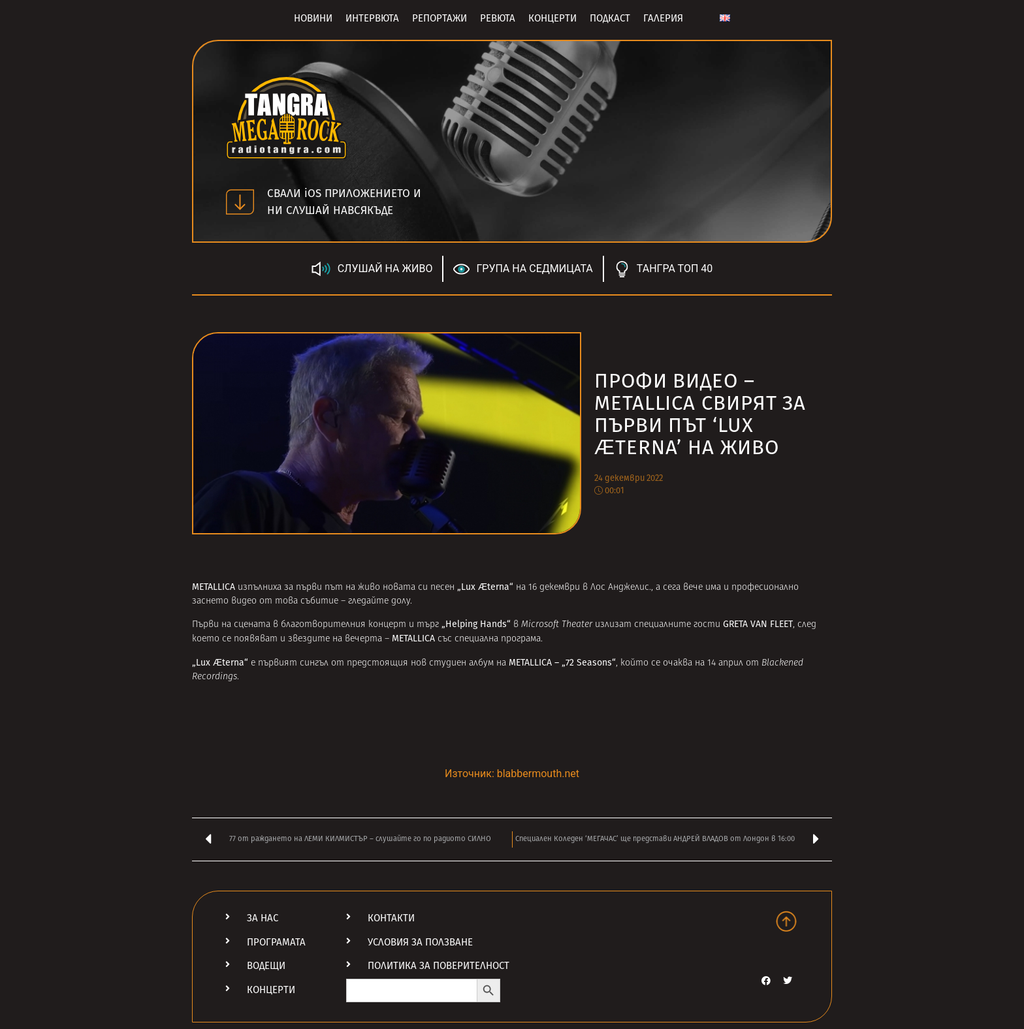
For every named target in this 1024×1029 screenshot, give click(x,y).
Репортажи (439, 18)
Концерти (552, 18)
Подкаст (610, 18)
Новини (313, 18)
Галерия (663, 18)
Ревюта (497, 18)
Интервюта (372, 18)
